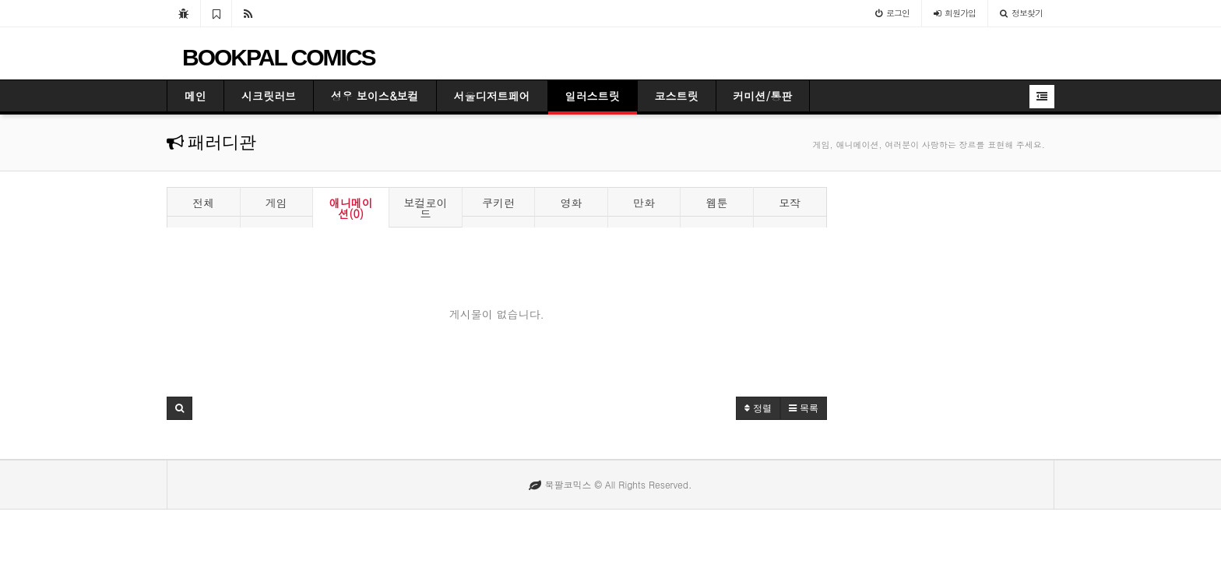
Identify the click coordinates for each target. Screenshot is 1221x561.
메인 (195, 96)
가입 (955, 13)
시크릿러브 (268, 96)
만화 (644, 202)
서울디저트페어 (492, 96)
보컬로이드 (426, 208)
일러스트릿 (592, 96)
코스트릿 (676, 96)
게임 (276, 202)
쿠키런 (498, 202)
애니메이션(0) (351, 208)
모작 (790, 202)
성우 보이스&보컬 (375, 96)
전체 (203, 202)
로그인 (892, 13)
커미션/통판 (763, 96)
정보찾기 (1021, 13)
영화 (571, 202)
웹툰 (717, 202)
